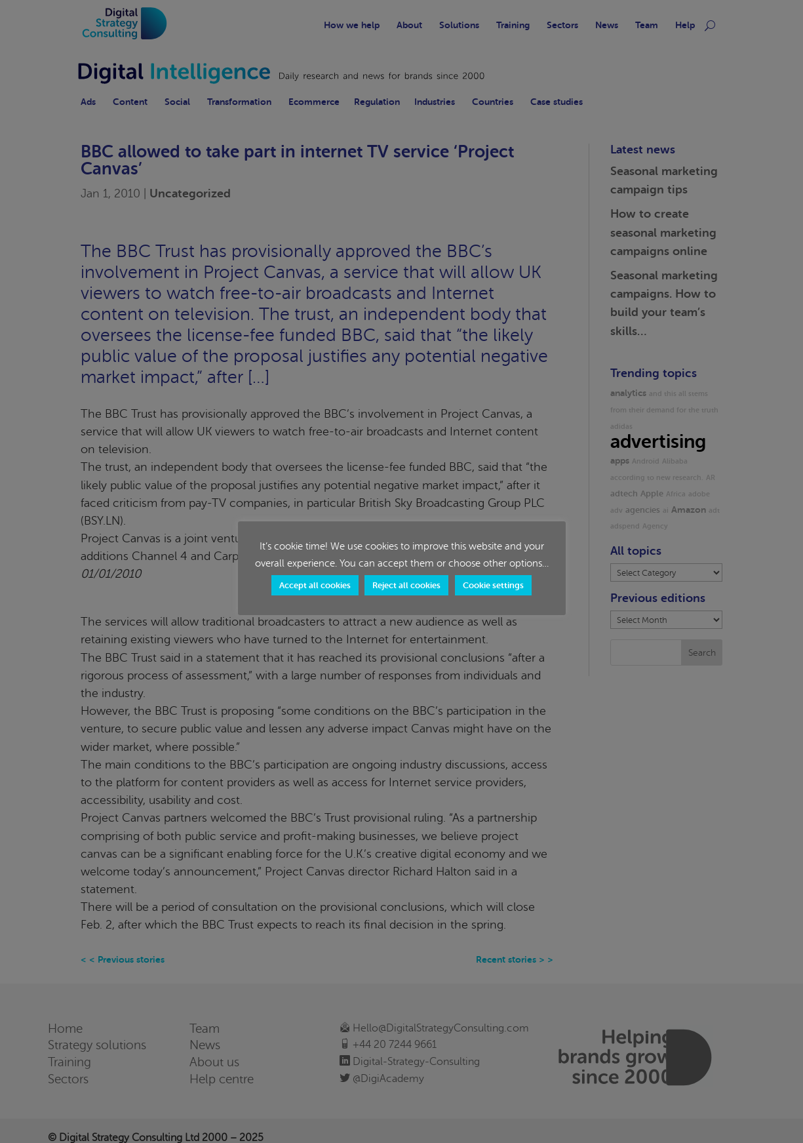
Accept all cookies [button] (315, 585)
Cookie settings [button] (493, 585)
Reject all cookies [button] (406, 585)
